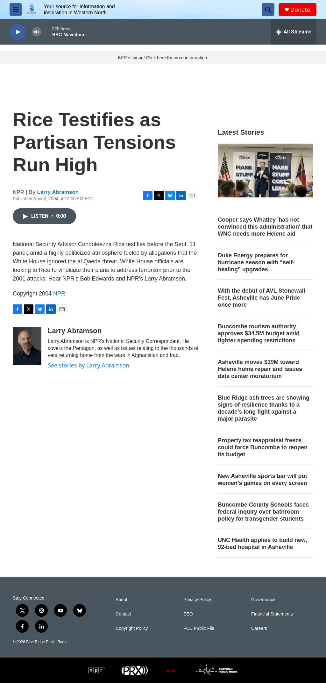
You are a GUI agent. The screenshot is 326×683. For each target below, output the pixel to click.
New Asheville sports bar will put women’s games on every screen (262, 479)
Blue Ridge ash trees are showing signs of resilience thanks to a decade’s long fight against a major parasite (263, 408)
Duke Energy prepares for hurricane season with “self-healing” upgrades (256, 262)
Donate (300, 9)
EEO (188, 614)
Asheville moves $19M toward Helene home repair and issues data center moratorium (260, 369)
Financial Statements (272, 614)
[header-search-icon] (268, 9)
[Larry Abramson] (27, 346)
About (121, 599)
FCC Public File (198, 628)
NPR (59, 293)
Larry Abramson (58, 192)
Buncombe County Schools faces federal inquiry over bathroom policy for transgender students (263, 512)
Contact (123, 614)
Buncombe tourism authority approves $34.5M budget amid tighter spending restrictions (259, 333)
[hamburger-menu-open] (16, 9)
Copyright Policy (132, 628)
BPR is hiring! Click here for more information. (163, 57)
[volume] (36, 32)
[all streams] (293, 32)
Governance (263, 599)
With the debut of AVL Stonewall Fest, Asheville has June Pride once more (261, 298)
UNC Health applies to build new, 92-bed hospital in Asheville (262, 543)
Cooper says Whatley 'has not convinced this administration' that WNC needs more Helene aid (265, 227)
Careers (259, 628)
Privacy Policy (197, 599)
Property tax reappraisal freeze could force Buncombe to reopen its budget (263, 447)
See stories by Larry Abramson (88, 365)
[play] (17, 32)
